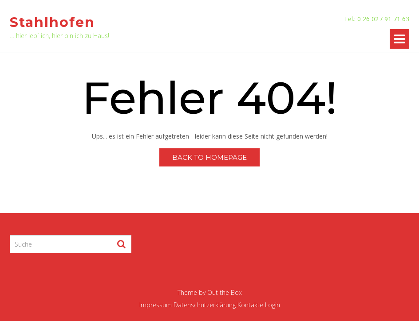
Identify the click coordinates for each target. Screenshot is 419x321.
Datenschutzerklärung (205, 305)
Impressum (155, 305)
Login (272, 305)
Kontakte (250, 305)
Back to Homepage (209, 157)
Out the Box (224, 292)
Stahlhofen (52, 22)
